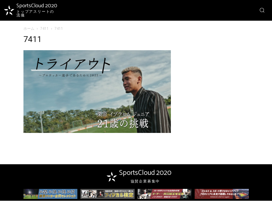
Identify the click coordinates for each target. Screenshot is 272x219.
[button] (261, 10)
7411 (44, 28)
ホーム (28, 28)
